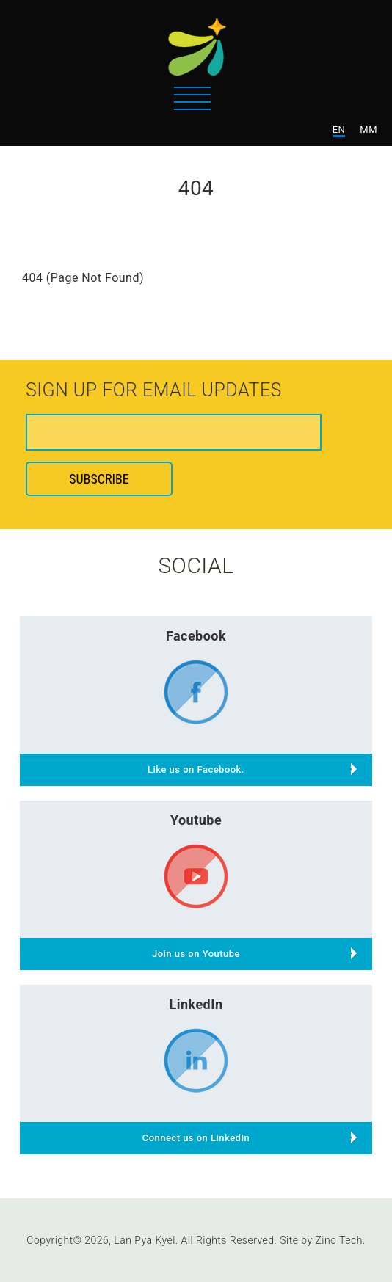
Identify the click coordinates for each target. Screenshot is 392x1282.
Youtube (196, 820)
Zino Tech (338, 1240)
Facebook (196, 636)
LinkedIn (195, 1004)
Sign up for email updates (154, 391)
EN (339, 129)
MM (368, 129)
